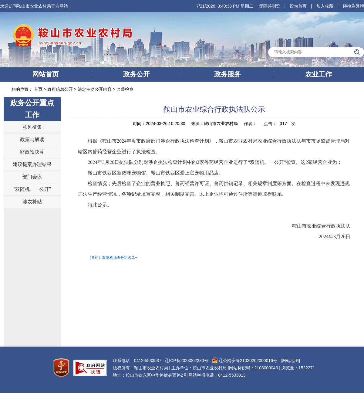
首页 (39, 89)
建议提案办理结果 (32, 164)
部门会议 (32, 176)
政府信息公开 (60, 89)
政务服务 (227, 74)
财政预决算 (32, 151)
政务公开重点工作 (32, 109)
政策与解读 (32, 139)
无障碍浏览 (269, 6)
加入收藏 (324, 6)
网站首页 (45, 74)
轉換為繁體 (353, 6)
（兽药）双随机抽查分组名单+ (112, 258)
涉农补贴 (32, 201)
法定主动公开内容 (95, 89)
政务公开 (136, 74)
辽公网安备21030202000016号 (244, 360)
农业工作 (318, 74)
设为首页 (298, 6)
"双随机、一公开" (32, 189)
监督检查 (124, 89)
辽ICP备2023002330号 (186, 360)
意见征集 (32, 127)
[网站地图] (290, 360)
